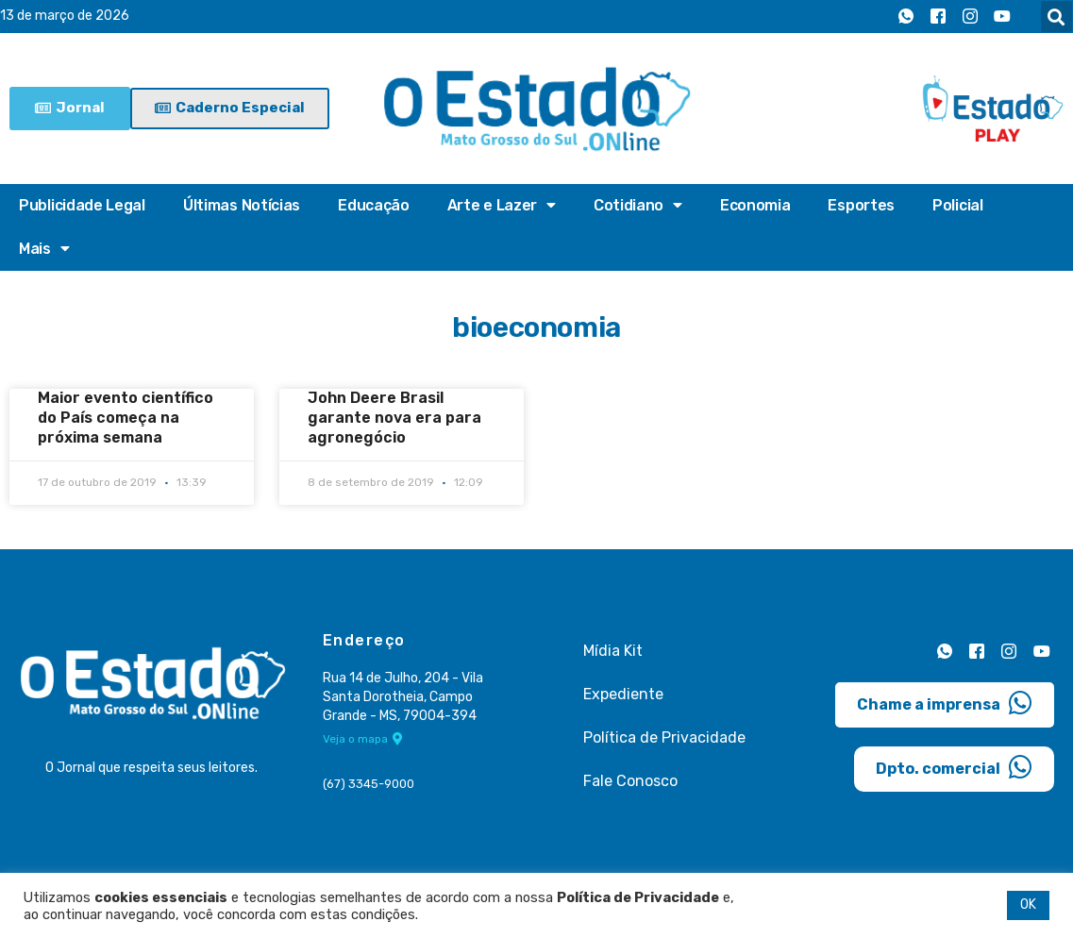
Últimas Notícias (241, 205)
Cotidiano (638, 206)
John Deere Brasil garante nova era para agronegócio (394, 417)
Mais (44, 249)
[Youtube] (1002, 17)
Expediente (623, 694)
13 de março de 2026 (64, 16)
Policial (957, 205)
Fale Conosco (630, 781)
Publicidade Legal (82, 205)
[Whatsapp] (906, 17)
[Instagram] (970, 17)
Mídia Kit (613, 651)
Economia (755, 205)
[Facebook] (938, 17)
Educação (374, 205)
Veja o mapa (363, 739)
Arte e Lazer (501, 206)
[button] (1056, 16)
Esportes (861, 205)
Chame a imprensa (944, 702)
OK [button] (1028, 904)
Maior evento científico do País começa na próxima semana (125, 417)
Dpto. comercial (954, 766)
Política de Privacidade (664, 737)
